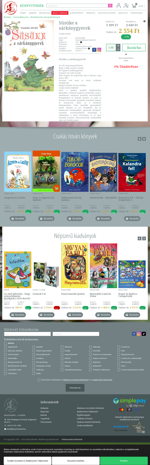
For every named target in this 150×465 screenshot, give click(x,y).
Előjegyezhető (76, 13)
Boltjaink (44, 408)
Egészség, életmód (15, 351)
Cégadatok (45, 418)
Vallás (38, 373)
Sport (123, 366)
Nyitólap (7, 17)
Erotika (67, 351)
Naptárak (96, 362)
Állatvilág (96, 347)
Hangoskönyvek (71, 354)
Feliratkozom (75, 388)
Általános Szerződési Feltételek (90, 408)
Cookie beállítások (85, 425)
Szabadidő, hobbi (14, 370)
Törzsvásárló (136, 13)
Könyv (23, 13)
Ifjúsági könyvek (127, 354)
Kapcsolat (123, 13)
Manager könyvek (15, 362)
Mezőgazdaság (42, 362)
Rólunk (44, 415)
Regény (67, 366)
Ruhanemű (97, 366)
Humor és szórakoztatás (102, 354)
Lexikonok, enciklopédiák (131, 358)
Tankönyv (40, 370)
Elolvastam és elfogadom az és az (77, 380)
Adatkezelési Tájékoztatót (102, 380)
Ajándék (32, 13)
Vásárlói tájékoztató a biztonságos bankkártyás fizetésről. (129, 418)
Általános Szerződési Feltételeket (75, 380)
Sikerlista (90, 13)
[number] (111, 47)
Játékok (67, 358)
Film (123, 351)
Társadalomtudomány (73, 370)
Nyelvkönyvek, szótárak (17, 366)
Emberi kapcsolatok (44, 351)
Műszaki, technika (71, 362)
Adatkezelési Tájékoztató (87, 411)
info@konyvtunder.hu (15, 429)
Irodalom (39, 358)
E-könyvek (125, 347)
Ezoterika (96, 351)
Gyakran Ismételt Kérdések (88, 422)
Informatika (12, 358)
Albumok (68, 347)
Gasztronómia (13, 354)
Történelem (12, 373)
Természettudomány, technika (132, 370)
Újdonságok (44, 13)
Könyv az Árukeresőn (120, 430)
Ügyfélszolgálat (83, 415)
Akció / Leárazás (60, 13)
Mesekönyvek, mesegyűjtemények (45, 17)
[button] (139, 5)
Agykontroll (12, 347)
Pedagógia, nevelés (43, 366)
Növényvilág (126, 362)
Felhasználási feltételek (72, 439)
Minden (11, 343)
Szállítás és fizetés (107, 13)
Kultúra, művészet (100, 358)
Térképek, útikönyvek (101, 370)
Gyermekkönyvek (20, 17)
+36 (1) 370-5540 (12, 425)
